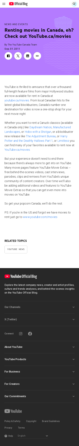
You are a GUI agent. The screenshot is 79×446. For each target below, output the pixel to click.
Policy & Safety (12, 421)
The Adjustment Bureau (41, 136)
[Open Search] (74, 4)
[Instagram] (21, 334)
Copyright (31, 421)
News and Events (16, 24)
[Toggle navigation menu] (4, 4)
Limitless (63, 140)
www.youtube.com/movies (40, 217)
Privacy (8, 427)
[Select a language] (33, 436)
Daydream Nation (40, 127)
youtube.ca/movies (16, 100)
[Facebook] (30, 334)
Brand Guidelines (51, 421)
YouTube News (16, 249)
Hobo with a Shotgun (38, 131)
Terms (21, 427)
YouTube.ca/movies (17, 149)
